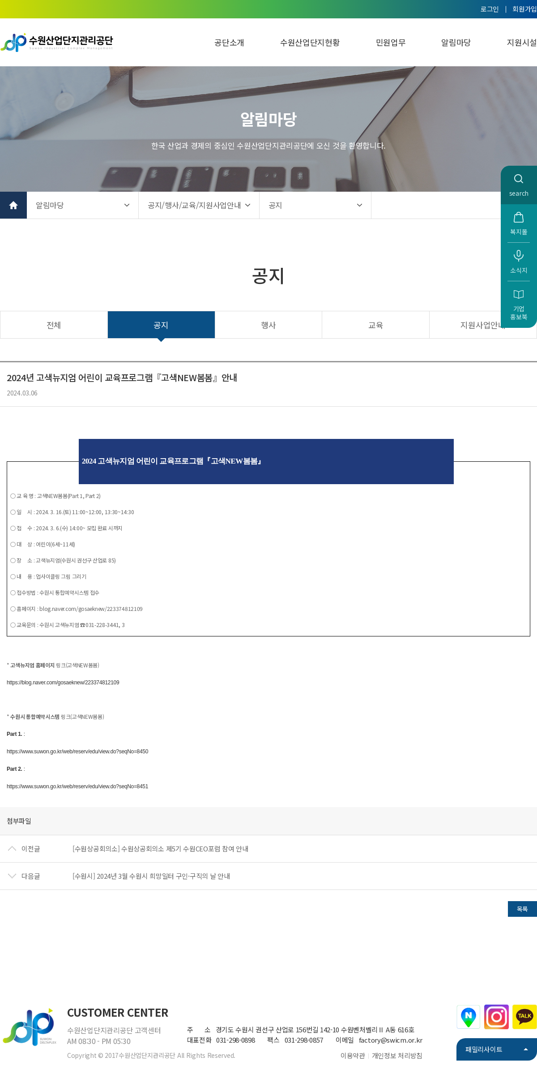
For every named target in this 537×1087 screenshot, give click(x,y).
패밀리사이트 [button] (483, 1049)
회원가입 (524, 8)
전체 (54, 325)
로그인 (490, 8)
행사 (268, 325)
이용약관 (353, 1055)
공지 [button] (275, 205)
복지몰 (518, 231)
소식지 (518, 270)
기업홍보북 (518, 312)
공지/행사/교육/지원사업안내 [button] (194, 205)
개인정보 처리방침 (397, 1055)
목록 (522, 908)
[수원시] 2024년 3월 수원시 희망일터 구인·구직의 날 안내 (151, 876)
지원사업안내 (482, 325)
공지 (160, 325)
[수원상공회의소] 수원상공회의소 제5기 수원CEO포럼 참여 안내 (160, 848)
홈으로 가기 (13, 205)
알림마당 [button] (50, 205)
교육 (375, 325)
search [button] (518, 193)
